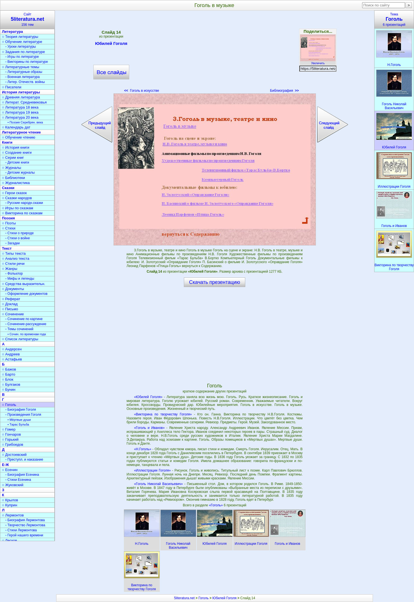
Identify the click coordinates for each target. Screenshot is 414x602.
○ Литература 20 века (20, 117)
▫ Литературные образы (23, 72)
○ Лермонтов (13, 515)
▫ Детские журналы (20, 172)
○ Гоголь (9, 405)
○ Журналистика (16, 183)
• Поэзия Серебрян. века (25, 122)
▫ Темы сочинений (19, 329)
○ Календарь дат (16, 127)
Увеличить (318, 62)
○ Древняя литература (21, 97)
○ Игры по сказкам (17, 208)
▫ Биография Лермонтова (25, 520)
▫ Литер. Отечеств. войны (25, 82)
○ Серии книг (13, 157)
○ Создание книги (17, 152)
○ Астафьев (12, 359)
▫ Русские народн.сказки (24, 203)
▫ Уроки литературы (20, 47)
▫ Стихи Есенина (18, 480)
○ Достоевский (14, 454)
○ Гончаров (11, 434)
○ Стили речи (13, 263)
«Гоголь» (216, 505)
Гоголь (203, 598)
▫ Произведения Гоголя (23, 415)
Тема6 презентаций (394, 19)
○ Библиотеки (13, 178)
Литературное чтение (21, 132)
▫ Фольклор (14, 273)
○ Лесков (9, 540)
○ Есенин (9, 470)
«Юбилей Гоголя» (148, 397)
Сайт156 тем (27, 19)
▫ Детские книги (17, 162)
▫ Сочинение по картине (24, 319)
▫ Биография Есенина (22, 475)
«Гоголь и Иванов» (149, 428)
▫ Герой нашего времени (24, 535)
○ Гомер (8, 429)
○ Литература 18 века (20, 107)
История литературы (21, 92)
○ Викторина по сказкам (22, 213)
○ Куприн (9, 505)
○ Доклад (10, 304)
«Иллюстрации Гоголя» (152, 470)
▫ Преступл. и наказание (24, 459)
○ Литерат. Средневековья (24, 102)
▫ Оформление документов (26, 294)
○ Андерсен (12, 349)
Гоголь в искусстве (141, 91)
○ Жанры (9, 268)
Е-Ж (5, 465)
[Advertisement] (214, 53)
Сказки (8, 188)
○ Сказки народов (17, 198)
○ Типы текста (14, 253)
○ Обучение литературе (22, 42)
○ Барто (8, 374)
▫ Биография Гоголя (20, 410)
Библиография (284, 91)
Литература (12, 31)
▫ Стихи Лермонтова (21, 530)
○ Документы (13, 289)
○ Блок (7, 379)
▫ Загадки (12, 243)
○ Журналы (11, 168)
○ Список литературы (20, 339)
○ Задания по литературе (23, 52)
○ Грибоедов (12, 444)
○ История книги (15, 147)
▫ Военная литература (22, 77)
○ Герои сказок (14, 193)
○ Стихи (8, 228)
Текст (6, 248)
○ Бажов (9, 369)
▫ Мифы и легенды (19, 279)
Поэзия (8, 218)
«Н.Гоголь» (142, 449)
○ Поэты (9, 223)
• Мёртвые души (19, 419)
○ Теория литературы (20, 37)
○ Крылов (10, 500)
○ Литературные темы (20, 67)
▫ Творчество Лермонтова (25, 525)
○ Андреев (11, 354)
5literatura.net (184, 598)
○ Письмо (10, 309)
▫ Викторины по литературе (26, 62)
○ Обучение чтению (18, 137)
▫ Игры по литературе (22, 57)
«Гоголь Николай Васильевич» (158, 484)
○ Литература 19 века (20, 112)
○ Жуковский (12, 485)
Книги (7, 142)
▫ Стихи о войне (17, 238)
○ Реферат (11, 299)
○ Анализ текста (15, 258)
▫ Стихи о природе (19, 233)
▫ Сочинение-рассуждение (25, 324)
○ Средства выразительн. (23, 284)
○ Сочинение (13, 314)
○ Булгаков (11, 384)
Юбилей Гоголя (111, 44)
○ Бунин (8, 389)
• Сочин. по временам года (27, 334)
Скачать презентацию (214, 282)
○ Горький (10, 439)
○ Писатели (11, 87)
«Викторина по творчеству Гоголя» (163, 414)
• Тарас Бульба (18, 424)
